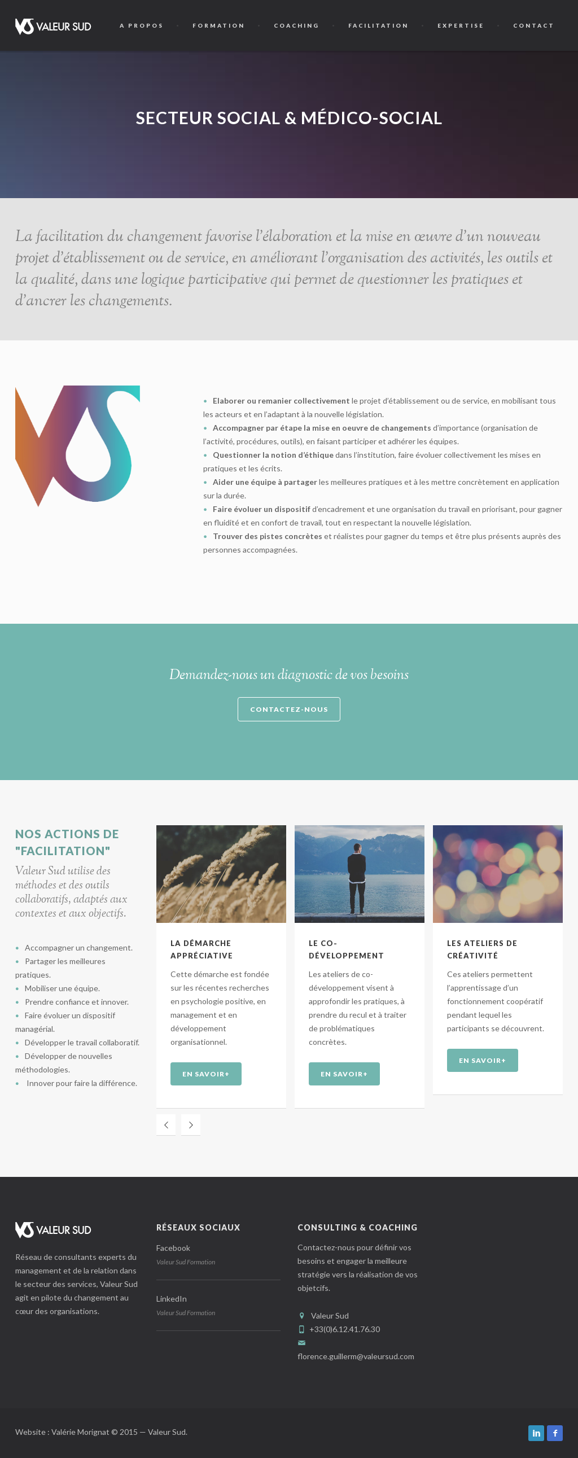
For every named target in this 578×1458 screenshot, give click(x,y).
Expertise (460, 25)
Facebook (173, 1248)
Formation (218, 25)
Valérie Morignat (81, 1432)
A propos (142, 25)
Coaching (296, 25)
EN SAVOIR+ (206, 1074)
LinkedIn (171, 1298)
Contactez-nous (289, 709)
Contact (534, 25)
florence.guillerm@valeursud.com (355, 1356)
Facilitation (378, 25)
